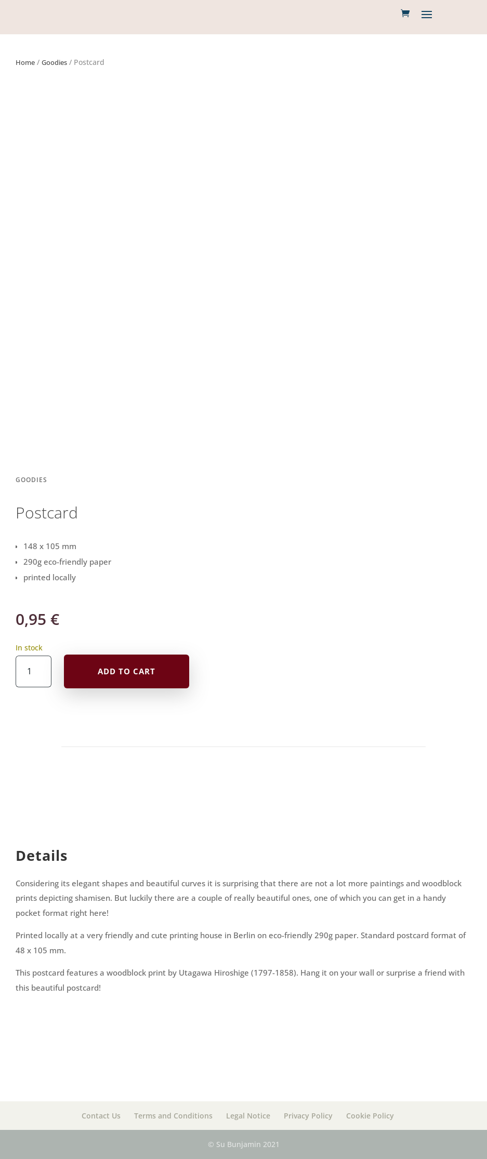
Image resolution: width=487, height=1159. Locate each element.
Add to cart (126, 671)
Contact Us (101, 1116)
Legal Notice (248, 1116)
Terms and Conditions (173, 1116)
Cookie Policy (370, 1116)
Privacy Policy (308, 1116)
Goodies (54, 62)
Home (25, 62)
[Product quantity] (33, 671)
